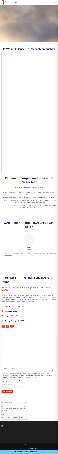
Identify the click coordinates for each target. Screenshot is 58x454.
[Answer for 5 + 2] (12, 384)
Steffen (5, 410)
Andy (4, 414)
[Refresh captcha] (20, 381)
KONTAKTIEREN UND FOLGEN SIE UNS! (13, 417)
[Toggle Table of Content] (25, 403)
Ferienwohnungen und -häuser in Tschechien (15, 407)
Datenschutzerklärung (29, 377)
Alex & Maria (6, 416)
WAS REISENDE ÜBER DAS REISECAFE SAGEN (14, 408)
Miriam (5, 412)
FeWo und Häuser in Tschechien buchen (13, 405)
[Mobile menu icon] (55, 2)
